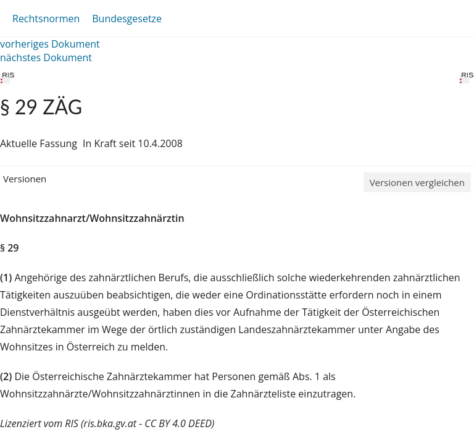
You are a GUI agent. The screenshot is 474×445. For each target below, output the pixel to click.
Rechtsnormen (46, 18)
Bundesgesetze (127, 18)
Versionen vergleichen (417, 182)
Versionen (24, 178)
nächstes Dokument (46, 57)
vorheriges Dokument (50, 44)
